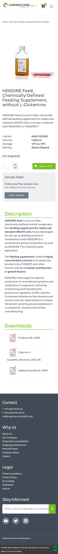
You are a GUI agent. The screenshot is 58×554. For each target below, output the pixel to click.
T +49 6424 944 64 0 (12, 409)
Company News (10, 452)
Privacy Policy (9, 477)
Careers (6, 456)
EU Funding (8, 481)
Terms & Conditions (12, 474)
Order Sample (16, 195)
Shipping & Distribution (14, 445)
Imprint (6, 488)
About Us (7, 434)
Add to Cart (42, 166)
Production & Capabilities (15, 441)
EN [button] (33, 6)
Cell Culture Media (17, 22)
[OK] (55, 548)
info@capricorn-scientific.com (17, 416)
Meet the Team (10, 449)
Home (5, 22)
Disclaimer (7, 485)
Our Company (9, 437)
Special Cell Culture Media (37, 22)
